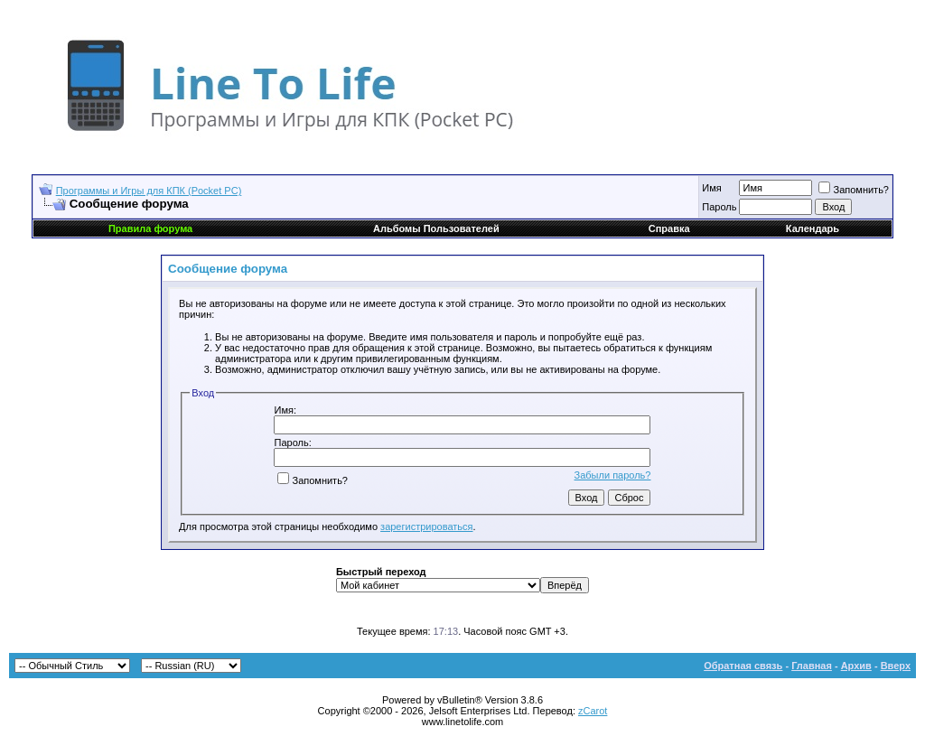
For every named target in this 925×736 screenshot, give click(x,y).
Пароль (719, 206)
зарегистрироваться (426, 526)
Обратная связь (743, 665)
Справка (669, 228)
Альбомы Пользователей (436, 228)
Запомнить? (853, 189)
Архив (856, 665)
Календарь (812, 228)
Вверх (896, 665)
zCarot (592, 710)
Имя (711, 187)
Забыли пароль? (613, 475)
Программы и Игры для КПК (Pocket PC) (149, 190)
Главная (811, 665)
